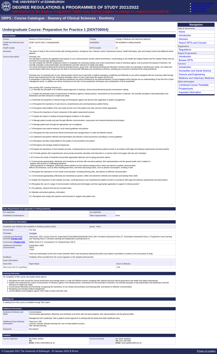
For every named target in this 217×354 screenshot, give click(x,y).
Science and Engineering (192, 74)
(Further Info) (16, 239)
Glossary (183, 39)
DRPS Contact (199, 11)
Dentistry (106, 18)
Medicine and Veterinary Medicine (196, 78)
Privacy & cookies (206, 351)
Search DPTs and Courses (193, 43)
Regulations (185, 49)
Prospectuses (186, 88)
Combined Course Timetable (194, 85)
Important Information (190, 92)
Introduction (185, 35)
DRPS (6, 18)
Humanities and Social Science (195, 71)
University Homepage (203, 3)
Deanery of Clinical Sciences (72, 18)
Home (182, 32)
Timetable (33, 233)
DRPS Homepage (201, 6)
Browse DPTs (186, 60)
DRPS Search (199, 8)
